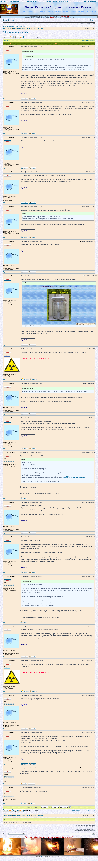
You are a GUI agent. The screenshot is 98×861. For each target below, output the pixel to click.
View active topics (20, 26)
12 (88, 37)
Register (11, 20)
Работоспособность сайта (16, 32)
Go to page (74, 37)
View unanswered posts (9, 26)
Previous (79, 37)
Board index (7, 28)
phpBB (42, 856)
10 (84, 37)
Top (4, 98)
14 (91, 37)
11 (86, 37)
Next (94, 37)
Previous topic (85, 40)
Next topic (92, 40)
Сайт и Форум (38, 28)
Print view (6, 40)
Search (92, 20)
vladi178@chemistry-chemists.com (73, 477)
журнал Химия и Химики (22, 28)
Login (5, 20)
